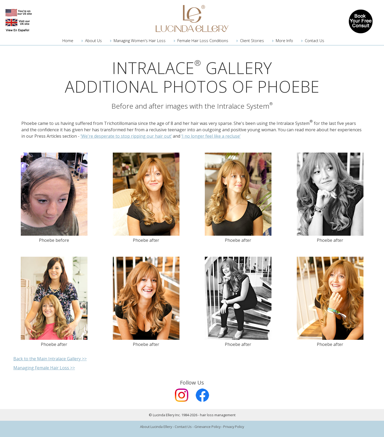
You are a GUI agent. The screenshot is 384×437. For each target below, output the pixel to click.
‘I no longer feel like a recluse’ (211, 136)
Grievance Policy (207, 426)
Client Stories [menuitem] (252, 40)
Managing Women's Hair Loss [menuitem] (140, 40)
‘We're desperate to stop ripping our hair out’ (126, 136)
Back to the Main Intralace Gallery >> (50, 359)
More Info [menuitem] (284, 40)
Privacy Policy (233, 426)
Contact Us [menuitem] (314, 40)
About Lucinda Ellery (156, 426)
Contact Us (183, 426)
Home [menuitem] (67, 40)
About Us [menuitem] (93, 40)
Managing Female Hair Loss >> (44, 368)
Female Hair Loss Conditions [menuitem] (202, 40)
